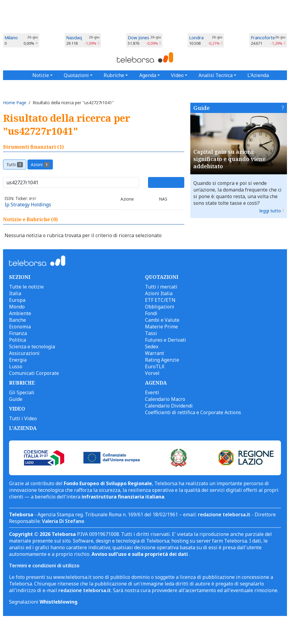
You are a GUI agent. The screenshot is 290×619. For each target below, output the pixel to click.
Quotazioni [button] (76, 75)
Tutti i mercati (161, 286)
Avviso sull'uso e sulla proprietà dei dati (140, 554)
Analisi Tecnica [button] (215, 75)
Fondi (151, 313)
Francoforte (263, 37)
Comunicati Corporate (34, 373)
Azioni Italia (158, 293)
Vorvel (152, 373)
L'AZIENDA (23, 428)
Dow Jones (138, 37)
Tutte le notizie (26, 286)
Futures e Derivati (165, 340)
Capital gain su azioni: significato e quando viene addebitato (229, 159)
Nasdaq (74, 37)
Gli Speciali (21, 392)
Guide (201, 107)
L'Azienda (258, 75)
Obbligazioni (159, 306)
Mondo (17, 306)
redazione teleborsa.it (224, 514)
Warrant (154, 353)
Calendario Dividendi (169, 405)
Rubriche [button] (114, 75)
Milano (11, 37)
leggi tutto (270, 211)
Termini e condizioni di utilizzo (44, 565)
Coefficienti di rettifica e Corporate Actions (193, 412)
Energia (18, 359)
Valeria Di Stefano (63, 521)
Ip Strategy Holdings (28, 204)
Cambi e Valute (162, 320)
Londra (196, 37)
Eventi (152, 392)
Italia (15, 293)
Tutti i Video (23, 418)
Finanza (18, 333)
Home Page (14, 102)
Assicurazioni (24, 353)
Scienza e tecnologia (32, 346)
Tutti (14, 164)
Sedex (151, 346)
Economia (20, 326)
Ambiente (20, 313)
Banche (17, 320)
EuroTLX (154, 366)
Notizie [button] (40, 75)
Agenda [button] (147, 75)
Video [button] (177, 75)
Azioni (40, 164)
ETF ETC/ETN (160, 300)
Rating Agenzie (162, 359)
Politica (17, 340)
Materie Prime (161, 326)
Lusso (15, 366)
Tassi (151, 333)
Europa (17, 300)
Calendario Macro (165, 399)
